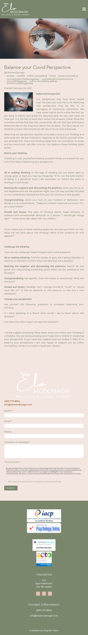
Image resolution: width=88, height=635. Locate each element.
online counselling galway (43, 81)
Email (7, 421)
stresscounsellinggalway (20, 83)
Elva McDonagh (16, 73)
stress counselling (68, 76)
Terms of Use (12, 462)
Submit (11, 488)
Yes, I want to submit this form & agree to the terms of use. (34, 482)
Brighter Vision (51, 630)
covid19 (21, 76)
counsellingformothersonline (57, 79)
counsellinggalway (17, 81)
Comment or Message (17, 442)
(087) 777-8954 (12, 401)
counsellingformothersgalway (23, 79)
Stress (52, 76)
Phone (7, 432)
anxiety (10, 76)
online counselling (37, 76)
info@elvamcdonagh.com (18, 404)
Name (8, 411)
